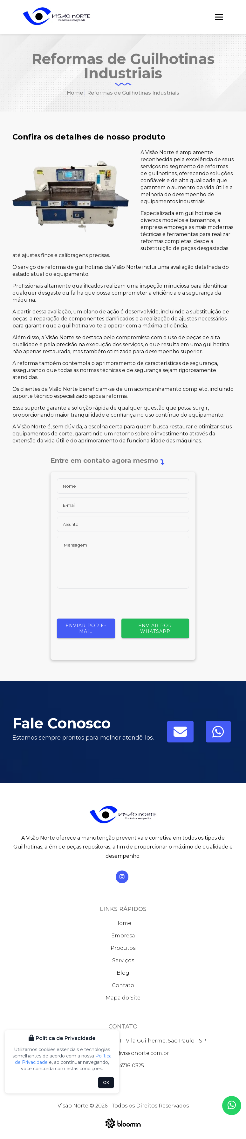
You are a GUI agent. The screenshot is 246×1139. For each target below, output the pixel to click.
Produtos (123, 948)
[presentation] (105, 606)
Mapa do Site (123, 998)
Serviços (123, 960)
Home (75, 93)
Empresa (123, 936)
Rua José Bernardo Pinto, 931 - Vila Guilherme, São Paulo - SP (123, 1041)
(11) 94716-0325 (123, 1066)
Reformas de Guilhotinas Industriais (133, 93)
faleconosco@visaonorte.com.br (123, 1053)
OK (106, 1082)
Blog (123, 973)
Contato (123, 985)
